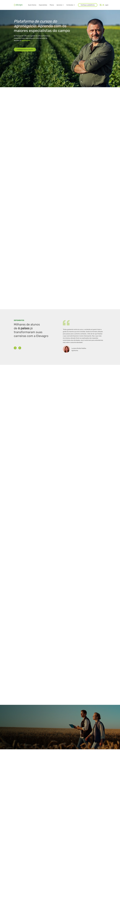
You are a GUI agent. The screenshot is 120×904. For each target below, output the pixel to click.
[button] (100, 5)
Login (106, 5)
